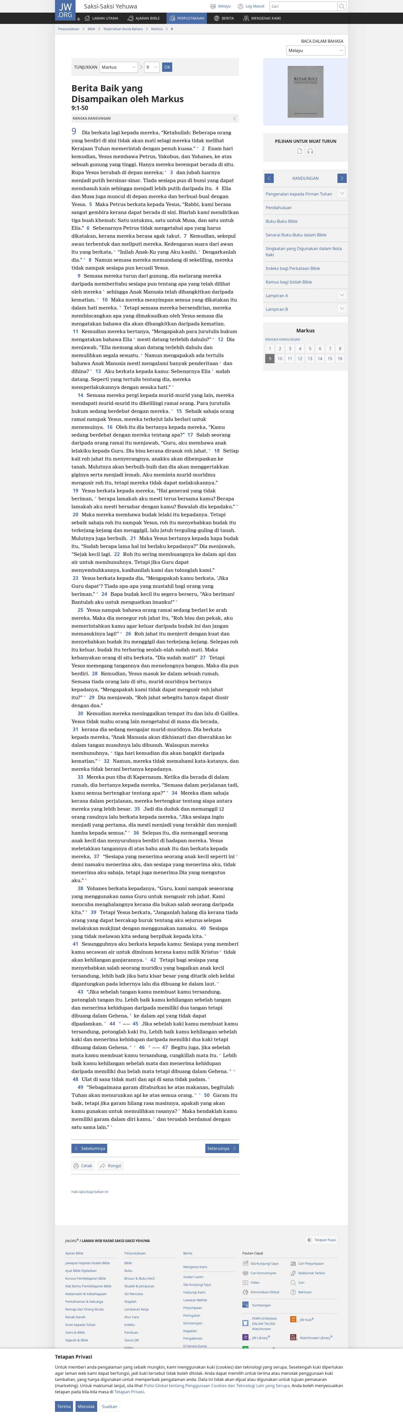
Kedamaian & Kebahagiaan (86, 1293)
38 (81, 888)
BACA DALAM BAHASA (322, 41)
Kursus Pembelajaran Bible (85, 1278)
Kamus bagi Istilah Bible (289, 282)
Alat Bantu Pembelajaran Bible (88, 1286)
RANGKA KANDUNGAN (282, 339)
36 (136, 832)
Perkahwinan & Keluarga (84, 1301)
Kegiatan (190, 1331)
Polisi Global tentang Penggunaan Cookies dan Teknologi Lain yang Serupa (217, 1385)
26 (128, 633)
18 (217, 450)
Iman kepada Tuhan (80, 1324)
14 (81, 395)
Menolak (86, 1406)
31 (76, 729)
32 (107, 760)
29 (92, 697)
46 (142, 1047)
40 (203, 928)
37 (97, 856)
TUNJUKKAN (85, 67)
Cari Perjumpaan (307, 1264)
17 (190, 434)
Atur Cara (131, 1317)
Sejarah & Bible (76, 1340)
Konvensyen (192, 1323)
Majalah (130, 1301)
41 (76, 943)
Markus (157, 28)
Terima (64, 1406)
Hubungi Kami (194, 1292)
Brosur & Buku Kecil (139, 1278)
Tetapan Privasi (129, 1392)
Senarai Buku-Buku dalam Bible (296, 235)
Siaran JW (131, 1340)
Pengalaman (193, 1338)
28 (95, 673)
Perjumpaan (192, 1307)
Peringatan (191, 1315)
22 (117, 554)
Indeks (129, 1324)
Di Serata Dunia (195, 1346)
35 (137, 808)
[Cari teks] (303, 6)
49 (81, 1087)
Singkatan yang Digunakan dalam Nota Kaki (304, 252)
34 (175, 792)
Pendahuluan (279, 207)
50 (207, 1095)
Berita (187, 1253)
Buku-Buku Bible (282, 221)
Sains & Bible (75, 1332)
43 (81, 991)
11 (76, 331)
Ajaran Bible (74, 1253)
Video (128, 1347)
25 (81, 609)
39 (94, 912)
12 (221, 339)
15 (179, 411)
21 (133, 538)
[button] (143, 18)
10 (105, 299)
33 (81, 776)
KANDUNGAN (305, 178)
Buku (128, 1270)
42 (153, 959)
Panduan (131, 1332)
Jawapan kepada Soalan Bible (87, 1263)
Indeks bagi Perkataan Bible (293, 268)
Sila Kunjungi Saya (197, 1284)
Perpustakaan (68, 28)
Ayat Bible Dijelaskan (81, 1270)
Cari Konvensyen (259, 1273)
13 (98, 371)
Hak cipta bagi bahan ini (89, 1191)
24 (105, 593)
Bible (91, 28)
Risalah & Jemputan (139, 1286)
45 (136, 1023)
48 (76, 1079)
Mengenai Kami (195, 1266)
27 (203, 657)
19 (76, 490)
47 (165, 1047)
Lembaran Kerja (136, 1309)
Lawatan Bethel (195, 1300)
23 (76, 577)
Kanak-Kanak (75, 1317)
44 (112, 1023)
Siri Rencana (133, 1293)
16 (110, 426)
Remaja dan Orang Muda (84, 1309)
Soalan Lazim (193, 1276)
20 (76, 514)
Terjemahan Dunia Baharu (123, 28)
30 (81, 713)
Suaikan (109, 1406)
